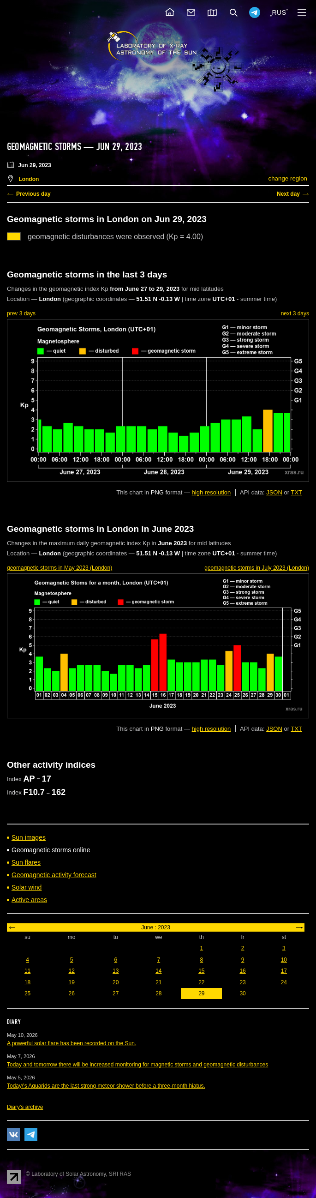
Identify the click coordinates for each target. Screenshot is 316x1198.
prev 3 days (21, 313)
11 (27, 971)
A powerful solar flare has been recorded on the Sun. (71, 1043)
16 (242, 971)
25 (27, 993)
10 (284, 960)
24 (284, 982)
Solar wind (27, 887)
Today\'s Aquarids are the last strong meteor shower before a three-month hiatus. (106, 1086)
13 (116, 971)
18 (27, 982)
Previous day (33, 194)
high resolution (211, 492)
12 (72, 971)
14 (158, 971)
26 (72, 993)
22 (201, 982)
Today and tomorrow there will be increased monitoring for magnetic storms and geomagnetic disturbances (137, 1064)
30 (242, 993)
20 (116, 982)
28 (158, 993)
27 (116, 993)
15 (201, 971)
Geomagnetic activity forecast (54, 875)
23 (242, 982)
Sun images (29, 837)
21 (158, 982)
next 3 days (295, 313)
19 (72, 982)
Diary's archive (25, 1107)
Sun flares (26, 862)
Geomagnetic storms (45, 147)
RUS (279, 12)
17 (284, 971)
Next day (288, 194)
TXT (296, 492)
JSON (274, 492)
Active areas (29, 899)
